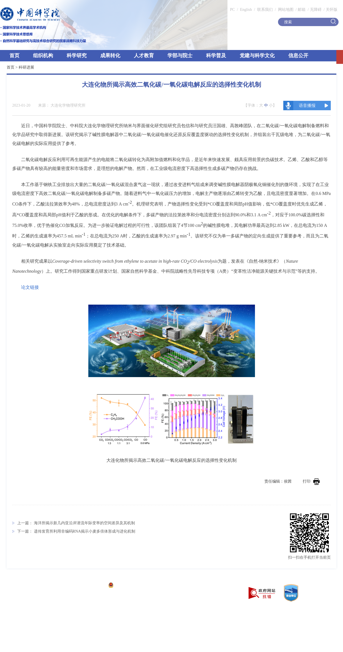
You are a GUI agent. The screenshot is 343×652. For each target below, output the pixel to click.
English (246, 9)
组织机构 (43, 55)
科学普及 (216, 55)
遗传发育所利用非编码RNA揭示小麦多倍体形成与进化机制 (85, 531)
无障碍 (316, 9)
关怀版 (331, 9)
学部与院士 (179, 55)
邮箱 (302, 9)
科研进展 (26, 67)
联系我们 (265, 9)
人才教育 (144, 55)
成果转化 (110, 55)
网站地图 (285, 9)
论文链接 (30, 287)
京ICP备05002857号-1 (86, 586)
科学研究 (77, 55)
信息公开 (298, 55)
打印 (311, 481)
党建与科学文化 (257, 55)
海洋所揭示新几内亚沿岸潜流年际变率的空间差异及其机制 (84, 523)
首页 (14, 55)
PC (232, 9)
